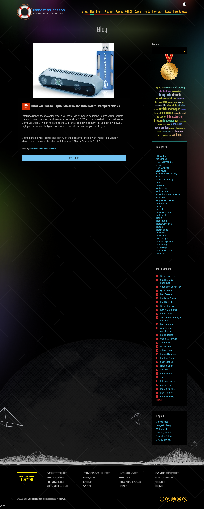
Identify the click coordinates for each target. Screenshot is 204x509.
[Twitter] (167, 499)
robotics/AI (53, 149)
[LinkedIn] (173, 499)
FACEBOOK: (51, 473)
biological (161, 215)
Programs (109, 11)
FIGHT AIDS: (51, 482)
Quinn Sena (166, 290)
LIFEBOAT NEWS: (89, 473)
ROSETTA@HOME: (53, 486)
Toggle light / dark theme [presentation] (184, 4)
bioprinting (161, 220)
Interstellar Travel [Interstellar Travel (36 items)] (180, 113)
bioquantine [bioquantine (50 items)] (176, 91)
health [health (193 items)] (162, 109)
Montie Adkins (167, 389)
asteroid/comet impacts (168, 194)
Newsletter (157, 11)
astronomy (161, 197)
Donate (138, 11)
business (160, 232)
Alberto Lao (166, 350)
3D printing (161, 156)
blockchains (162, 229)
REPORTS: (86, 482)
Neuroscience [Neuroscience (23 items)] (182, 121)
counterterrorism (164, 250)
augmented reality (165, 200)
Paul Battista (166, 302)
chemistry (161, 235)
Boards (99, 11)
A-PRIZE (128, 11)
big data (160, 209)
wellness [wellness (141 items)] (177, 135)
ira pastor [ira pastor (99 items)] (161, 116)
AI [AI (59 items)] (163, 88)
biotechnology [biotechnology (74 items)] (162, 98)
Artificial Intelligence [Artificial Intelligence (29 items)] (165, 91)
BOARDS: (158, 478)
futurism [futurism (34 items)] (182, 106)
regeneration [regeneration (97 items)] (162, 127)
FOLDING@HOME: (125, 482)
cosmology (161, 247)
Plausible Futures (164, 436)
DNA (158, 165)
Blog (92, 11)
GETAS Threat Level (27, 479)
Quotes (168, 11)
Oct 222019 (26, 106)
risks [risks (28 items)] (176, 128)
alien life (160, 185)
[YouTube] (179, 499)
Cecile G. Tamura (168, 339)
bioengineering (163, 212)
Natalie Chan (166, 365)
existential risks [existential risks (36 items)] (160, 105)
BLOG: (85, 478)
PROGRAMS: (159, 482)
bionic (159, 218)
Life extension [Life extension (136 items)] (175, 117)
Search (183, 50)
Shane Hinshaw (168, 354)
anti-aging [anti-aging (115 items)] (179, 87)
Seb (162, 377)
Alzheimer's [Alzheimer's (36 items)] (168, 88)
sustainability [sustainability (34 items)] (166, 132)
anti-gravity (161, 188)
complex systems (164, 241)
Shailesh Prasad (168, 298)
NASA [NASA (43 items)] (176, 121)
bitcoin (159, 226)
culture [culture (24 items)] (179, 102)
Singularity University (166, 173)
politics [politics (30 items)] (160, 125)
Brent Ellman (166, 373)
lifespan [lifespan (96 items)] (158, 120)
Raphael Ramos (168, 358)
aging (159, 182)
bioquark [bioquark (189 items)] (165, 95)
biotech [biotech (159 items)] (176, 95)
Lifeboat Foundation (35, 499)
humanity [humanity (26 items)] (183, 110)
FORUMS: (122, 486)
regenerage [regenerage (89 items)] (176, 124)
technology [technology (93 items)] (177, 131)
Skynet (159, 176)
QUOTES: (158, 486)
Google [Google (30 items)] (156, 110)
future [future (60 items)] (176, 105)
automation (162, 203)
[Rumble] (184, 499)
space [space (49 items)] (159, 131)
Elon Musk (161, 170)
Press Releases (180, 11)
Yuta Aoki (165, 342)
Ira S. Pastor (166, 392)
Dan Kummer (166, 324)
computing (161, 244)
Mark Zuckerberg (164, 179)
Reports (119, 11)
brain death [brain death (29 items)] (158, 102)
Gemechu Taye (167, 306)
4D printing (161, 159)
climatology (162, 238)
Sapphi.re (62, 499)
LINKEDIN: (122, 473)
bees (158, 206)
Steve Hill (165, 369)
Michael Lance (167, 381)
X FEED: (49, 478)
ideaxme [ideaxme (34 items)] (157, 113)
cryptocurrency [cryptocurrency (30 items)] (172, 102)
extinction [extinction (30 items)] (170, 105)
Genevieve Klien (168, 276)
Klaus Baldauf (167, 335)
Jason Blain (166, 385)
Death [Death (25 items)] (183, 102)
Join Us (147, 11)
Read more (73, 158)
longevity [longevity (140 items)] (168, 121)
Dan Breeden (166, 294)
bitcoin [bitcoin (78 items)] (172, 98)
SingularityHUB (163, 440)
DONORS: (122, 478)
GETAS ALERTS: (160, 473)
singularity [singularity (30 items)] (181, 128)
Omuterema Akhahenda (38, 149)
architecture (162, 191)
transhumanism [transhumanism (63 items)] (164, 135)
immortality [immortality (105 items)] (166, 113)
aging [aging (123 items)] (158, 87)
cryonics (160, 253)
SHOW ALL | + (160, 400)
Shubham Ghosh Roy (170, 286)
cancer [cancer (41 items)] (164, 102)
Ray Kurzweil (162, 168)
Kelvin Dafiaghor (168, 309)
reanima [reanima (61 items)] (166, 124)
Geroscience (162, 421)
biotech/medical (164, 223)
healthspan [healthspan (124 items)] (173, 109)
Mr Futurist (161, 429)
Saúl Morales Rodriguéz (166, 281)
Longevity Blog (163, 425)
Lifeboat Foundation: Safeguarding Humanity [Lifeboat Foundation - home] (41, 12)
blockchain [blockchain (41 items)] (180, 99)
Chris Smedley (167, 396)
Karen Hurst (166, 313)
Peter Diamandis (164, 162)
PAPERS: (86, 486)
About (85, 11)
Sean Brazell (166, 362)
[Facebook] (162, 499)
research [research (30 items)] (171, 128)
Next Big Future (163, 432)
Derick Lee (165, 346)
